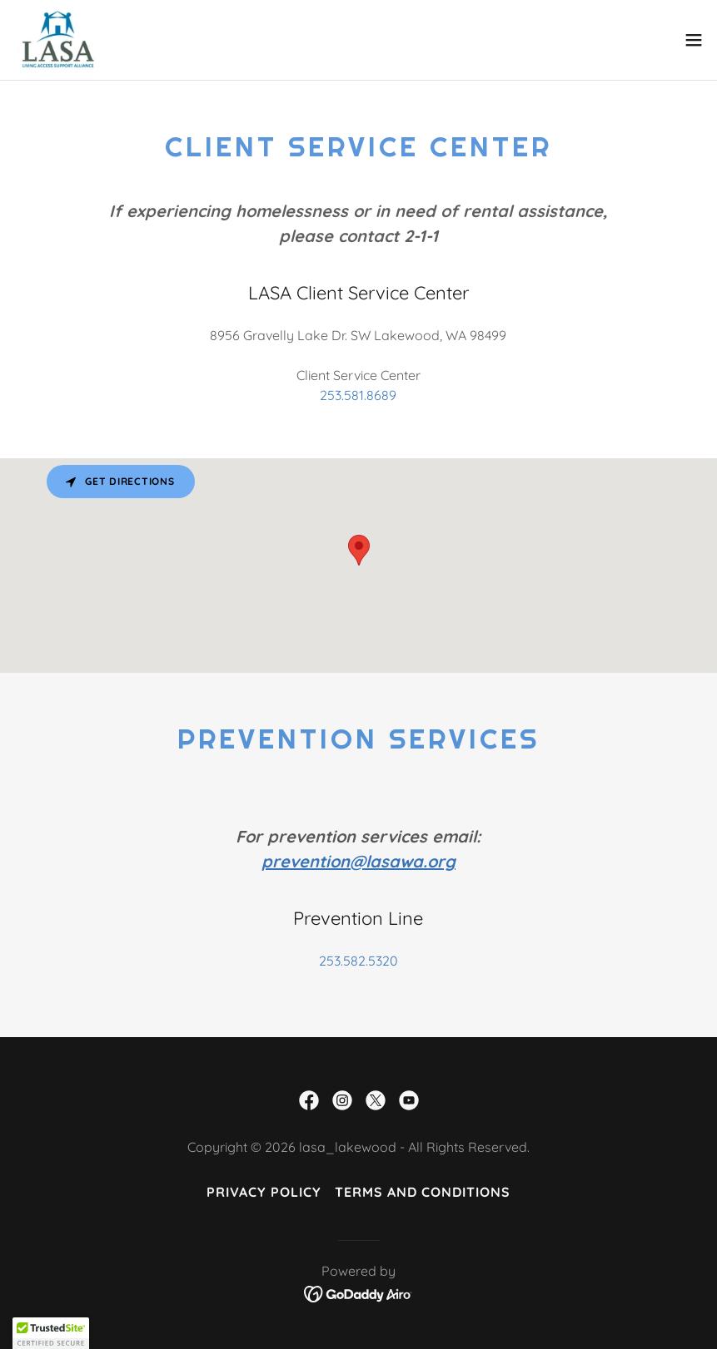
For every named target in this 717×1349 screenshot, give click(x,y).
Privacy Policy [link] (264, 1191)
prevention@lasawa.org (358, 861)
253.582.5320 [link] (358, 960)
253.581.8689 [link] (358, 395)
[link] (57, 40)
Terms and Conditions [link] (422, 1191)
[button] (693, 40)
